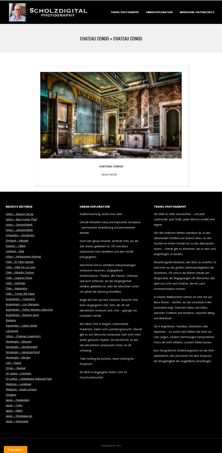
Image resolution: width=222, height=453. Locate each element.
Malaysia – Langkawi (18, 384)
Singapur (11, 394)
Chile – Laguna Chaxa (19, 278)
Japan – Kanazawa (17, 421)
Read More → (111, 174)
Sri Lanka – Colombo (18, 373)
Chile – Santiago (15, 283)
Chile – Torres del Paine (20, 293)
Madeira (11, 320)
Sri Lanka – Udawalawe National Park (29, 379)
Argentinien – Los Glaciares (22, 304)
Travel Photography (125, 12)
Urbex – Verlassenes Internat (23, 256)
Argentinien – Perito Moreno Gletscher (29, 309)
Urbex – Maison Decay (20, 214)
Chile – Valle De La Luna (20, 267)
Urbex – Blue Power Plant (21, 219)
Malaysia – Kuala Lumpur (21, 389)
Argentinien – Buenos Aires (22, 315)
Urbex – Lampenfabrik (19, 230)
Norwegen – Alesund (18, 341)
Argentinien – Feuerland (20, 299)
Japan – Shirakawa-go (19, 416)
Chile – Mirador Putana (20, 272)
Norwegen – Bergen (18, 357)
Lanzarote (12, 331)
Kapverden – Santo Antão (21, 325)
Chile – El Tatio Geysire (20, 262)
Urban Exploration (159, 12)
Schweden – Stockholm (20, 235)
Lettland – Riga (15, 251)
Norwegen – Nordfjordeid (21, 347)
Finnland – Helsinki (17, 240)
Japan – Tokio (14, 405)
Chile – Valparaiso (16, 288)
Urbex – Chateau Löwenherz (23, 336)
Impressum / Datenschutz (197, 12)
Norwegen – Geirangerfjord (23, 352)
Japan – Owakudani (17, 400)
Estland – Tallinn (16, 246)
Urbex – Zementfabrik (19, 224)
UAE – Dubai (13, 363)
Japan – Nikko (14, 410)
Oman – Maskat (15, 368)
